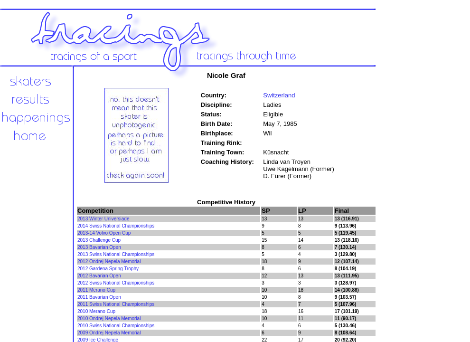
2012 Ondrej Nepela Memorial (109, 261)
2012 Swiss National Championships (115, 282)
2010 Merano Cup (96, 311)
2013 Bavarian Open (99, 247)
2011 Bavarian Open (99, 297)
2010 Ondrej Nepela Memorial (109, 318)
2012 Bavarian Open (99, 275)
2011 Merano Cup (96, 290)
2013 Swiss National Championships (115, 254)
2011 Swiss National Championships (115, 304)
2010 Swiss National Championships (115, 325)
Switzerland (279, 95)
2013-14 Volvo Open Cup (104, 233)
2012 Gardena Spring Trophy (108, 268)
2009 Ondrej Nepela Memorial (109, 332)
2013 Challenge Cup (99, 240)
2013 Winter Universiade (103, 218)
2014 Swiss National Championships (115, 225)
